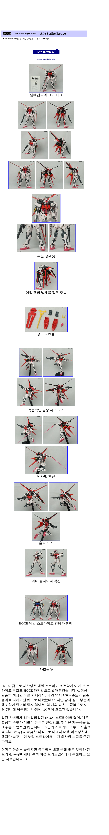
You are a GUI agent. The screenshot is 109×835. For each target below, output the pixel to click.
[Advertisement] (47, 16)
